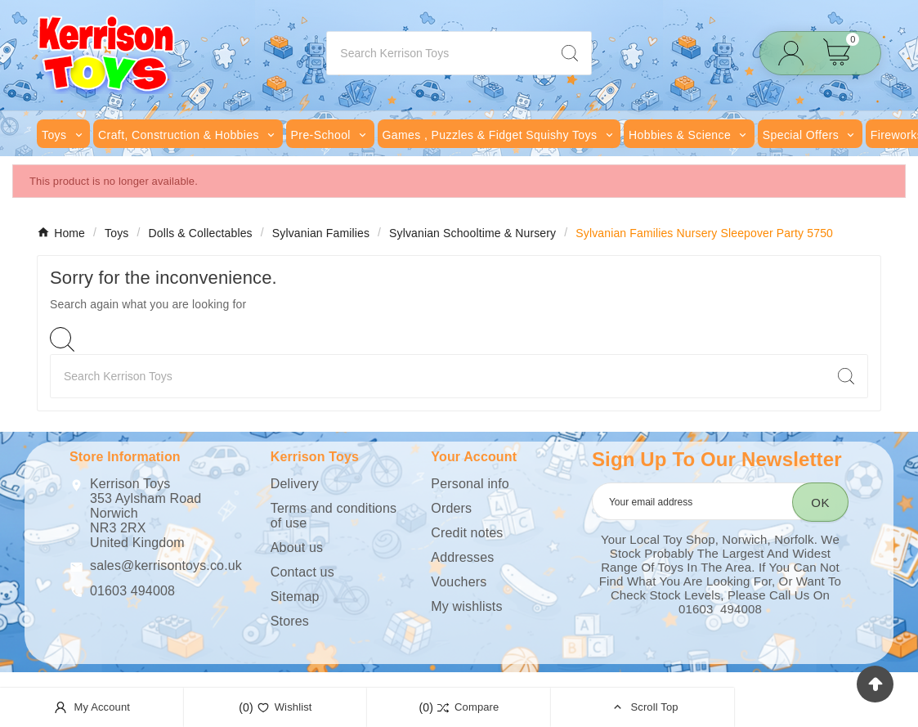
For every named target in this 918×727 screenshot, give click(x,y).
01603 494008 (132, 591)
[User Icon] (795, 53)
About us (297, 547)
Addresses (462, 557)
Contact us (302, 572)
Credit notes (467, 533)
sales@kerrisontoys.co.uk (166, 565)
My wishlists (466, 606)
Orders (451, 508)
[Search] (437, 53)
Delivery (295, 484)
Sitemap (295, 597)
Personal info (469, 484)
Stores (290, 621)
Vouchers (458, 582)
